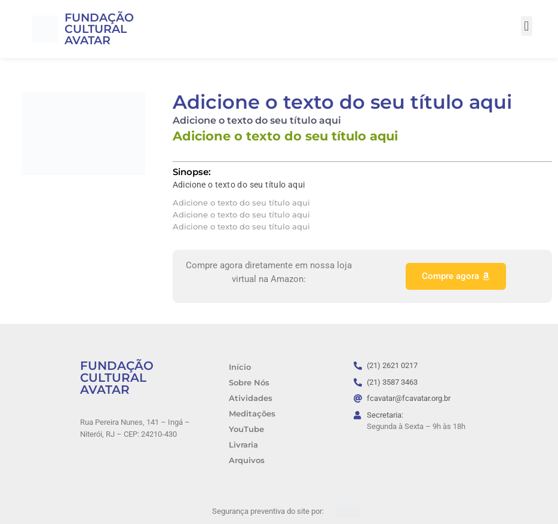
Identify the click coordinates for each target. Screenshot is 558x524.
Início (240, 367)
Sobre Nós (249, 382)
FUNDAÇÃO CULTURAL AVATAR (99, 29)
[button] (526, 26)
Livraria (243, 444)
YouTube (246, 429)
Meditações (252, 413)
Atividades (250, 398)
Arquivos (247, 460)
